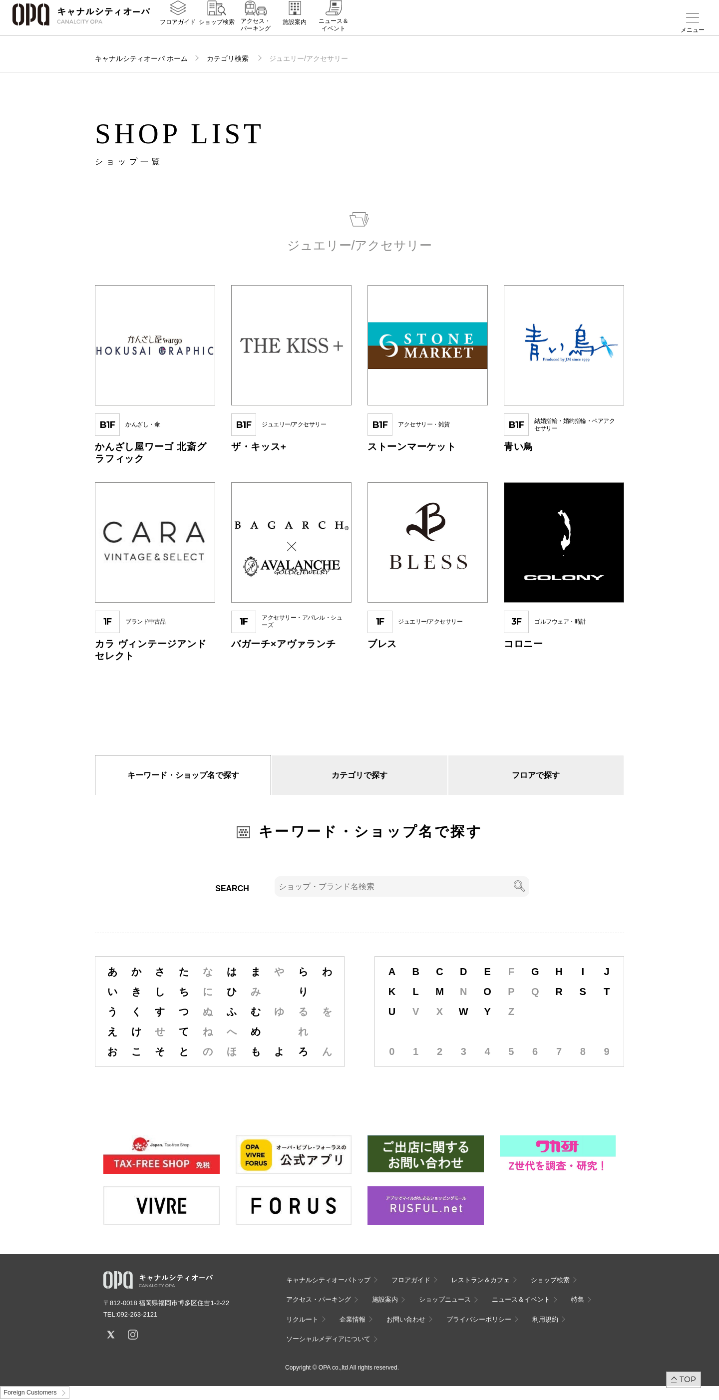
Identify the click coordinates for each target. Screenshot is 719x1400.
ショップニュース (445, 1299)
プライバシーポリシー (478, 1319)
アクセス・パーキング (256, 33)
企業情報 (352, 1319)
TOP (688, 1379)
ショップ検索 (217, 30)
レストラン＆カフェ (480, 1280)
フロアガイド (178, 30)
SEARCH (232, 888)
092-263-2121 (137, 1314)
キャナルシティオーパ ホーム (141, 58)
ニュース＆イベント (334, 33)
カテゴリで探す (359, 775)
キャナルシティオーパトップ (328, 1280)
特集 (577, 1299)
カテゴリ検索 (229, 58)
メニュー (693, 29)
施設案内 (295, 30)
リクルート (302, 1319)
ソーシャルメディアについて (328, 1339)
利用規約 (545, 1319)
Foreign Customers (29, 1392)
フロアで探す (536, 775)
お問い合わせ (405, 1319)
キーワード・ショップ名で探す (183, 775)
